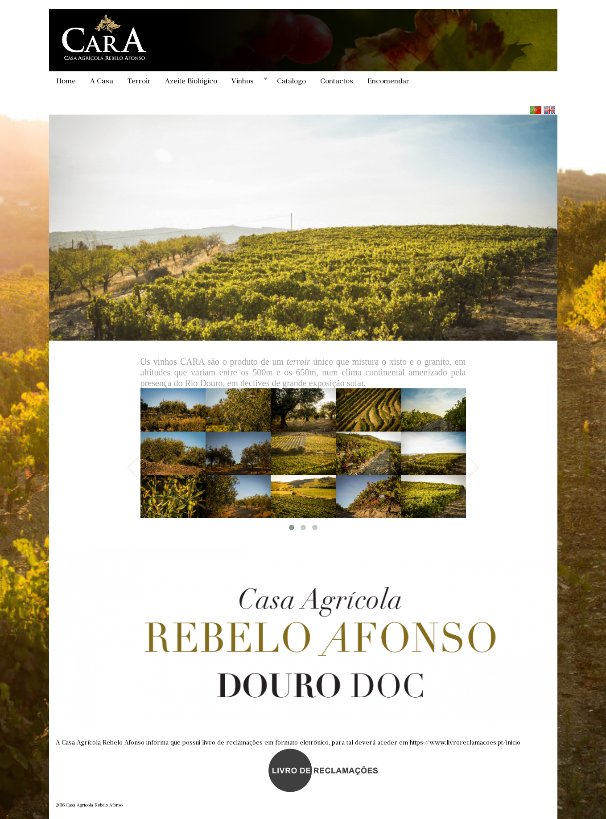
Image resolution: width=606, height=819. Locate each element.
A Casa (101, 81)
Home (66, 81)
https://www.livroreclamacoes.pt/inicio (465, 742)
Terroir (139, 81)
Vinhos (246, 80)
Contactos (336, 81)
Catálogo (291, 81)
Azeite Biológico (191, 81)
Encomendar (388, 81)
